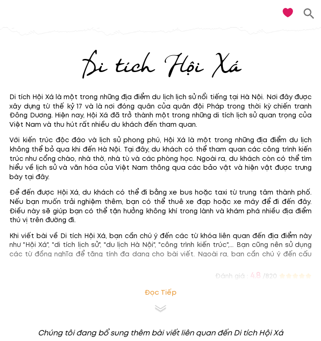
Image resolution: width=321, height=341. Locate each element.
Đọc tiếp (160, 292)
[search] (309, 14)
